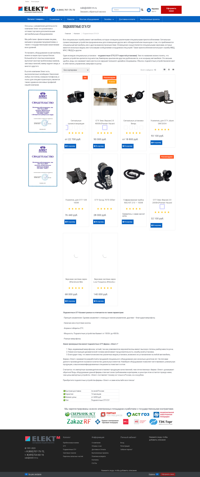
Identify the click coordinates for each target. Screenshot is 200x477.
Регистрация (35, 1)
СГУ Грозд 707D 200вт (105, 200)
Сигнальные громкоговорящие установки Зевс (76, 124)
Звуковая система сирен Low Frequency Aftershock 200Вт (104, 282)
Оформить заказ (171, 9)
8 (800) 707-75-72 (66, 10)
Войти (27, 1)
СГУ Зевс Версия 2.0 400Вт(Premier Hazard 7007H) (105, 124)
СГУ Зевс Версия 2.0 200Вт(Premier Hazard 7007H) (162, 203)
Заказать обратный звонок (93, 11)
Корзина (152, 474)
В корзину (71, 146)
